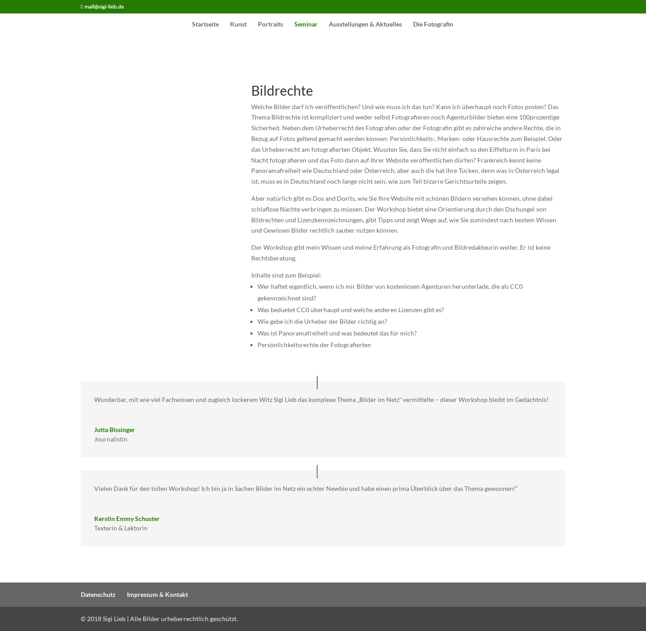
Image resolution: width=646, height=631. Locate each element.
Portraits (270, 24)
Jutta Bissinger (114, 429)
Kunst (238, 24)
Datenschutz (98, 594)
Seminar (306, 24)
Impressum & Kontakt (157, 594)
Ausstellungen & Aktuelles (365, 24)
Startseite (205, 24)
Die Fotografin (433, 24)
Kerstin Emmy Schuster (127, 518)
